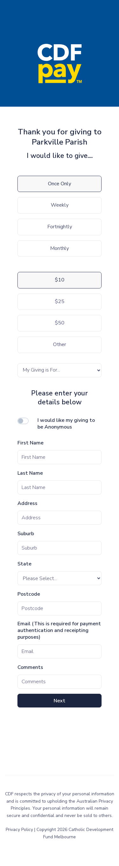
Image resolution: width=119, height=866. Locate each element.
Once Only (59, 183)
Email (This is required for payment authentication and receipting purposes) (59, 630)
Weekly (60, 205)
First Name (30, 443)
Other (59, 344)
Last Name (30, 473)
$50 (59, 322)
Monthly (59, 248)
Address (27, 503)
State (24, 564)
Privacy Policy (20, 830)
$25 (59, 301)
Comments (30, 667)
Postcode (28, 594)
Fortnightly (59, 226)
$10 (59, 279)
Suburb (25, 533)
